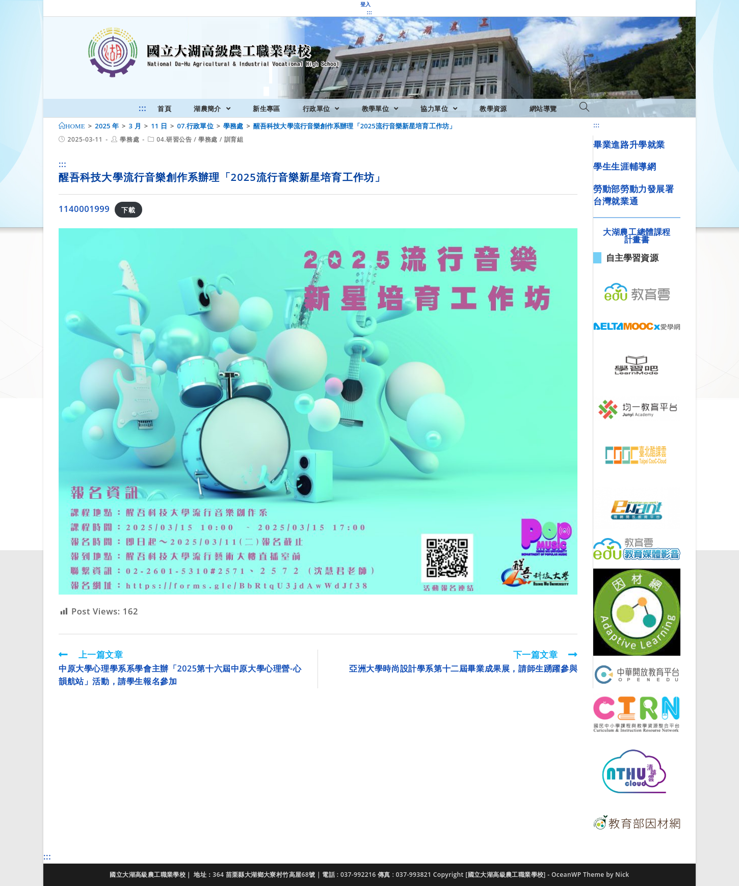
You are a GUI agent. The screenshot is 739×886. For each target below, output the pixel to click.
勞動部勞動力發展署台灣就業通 (633, 195)
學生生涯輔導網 (624, 166)
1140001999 (84, 208)
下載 (128, 209)
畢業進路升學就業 (629, 144)
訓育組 (234, 139)
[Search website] (584, 107)
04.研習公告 (174, 139)
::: (369, 12)
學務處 (129, 139)
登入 (365, 4)
